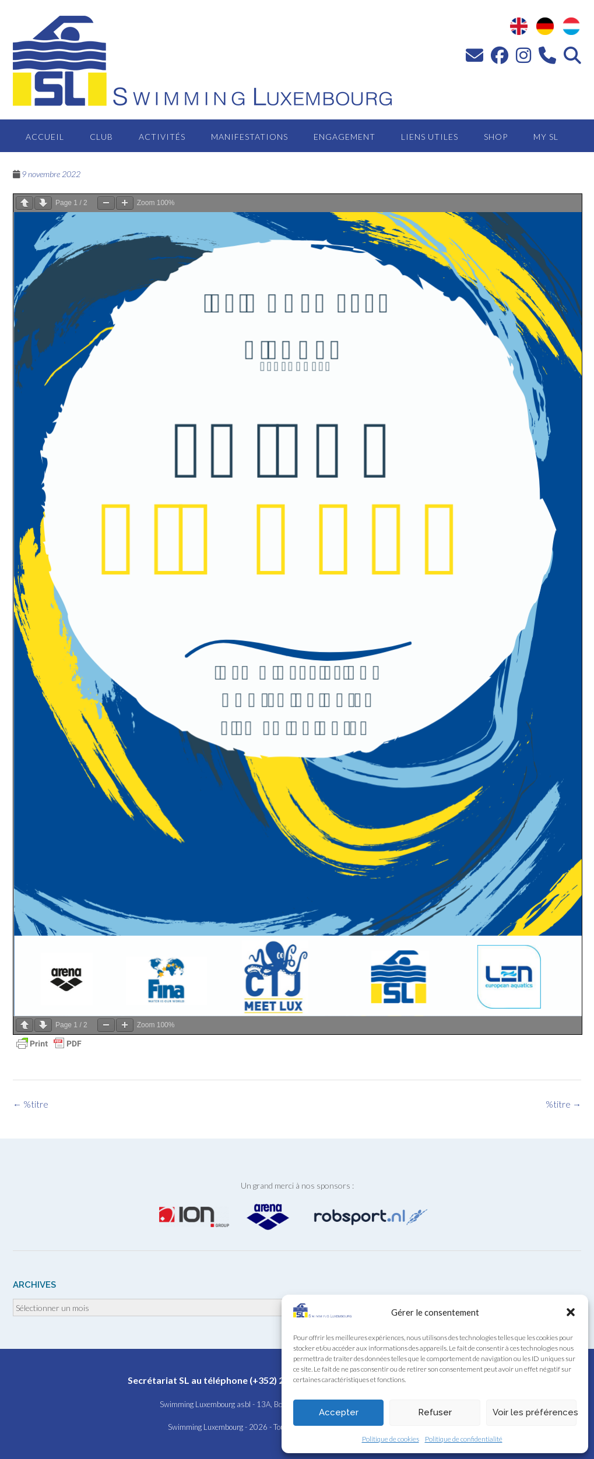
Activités (162, 137)
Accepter (338, 1412)
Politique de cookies (390, 1439)
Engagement (344, 137)
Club (101, 137)
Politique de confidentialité (463, 1439)
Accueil (45, 137)
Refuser (435, 1412)
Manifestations (249, 137)
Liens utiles (429, 137)
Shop (496, 137)
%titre (563, 1104)
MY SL (545, 137)
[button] (571, 1312)
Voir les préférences (535, 1412)
